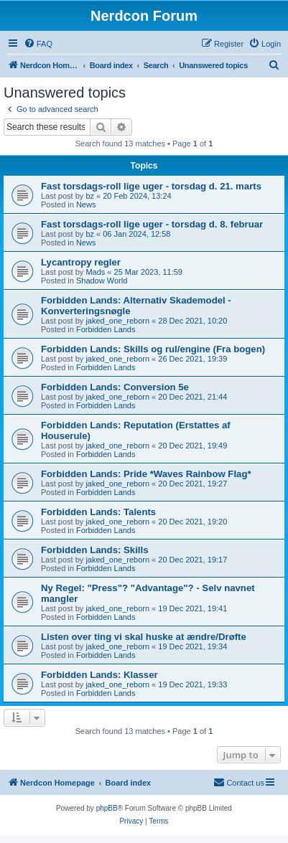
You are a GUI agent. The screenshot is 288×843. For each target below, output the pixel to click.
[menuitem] (38, 43)
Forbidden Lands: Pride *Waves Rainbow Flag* (146, 473)
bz (89, 196)
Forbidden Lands (106, 329)
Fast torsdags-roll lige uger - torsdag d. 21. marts (151, 186)
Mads (95, 272)
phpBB (107, 808)
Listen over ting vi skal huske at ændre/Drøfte (143, 636)
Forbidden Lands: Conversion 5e (115, 387)
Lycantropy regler (81, 262)
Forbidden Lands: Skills (94, 550)
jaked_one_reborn (117, 320)
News (86, 204)
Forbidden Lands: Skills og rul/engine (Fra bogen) (153, 349)
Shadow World (101, 280)
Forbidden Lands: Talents (98, 512)
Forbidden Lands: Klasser (99, 674)
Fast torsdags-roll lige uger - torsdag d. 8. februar (152, 224)
